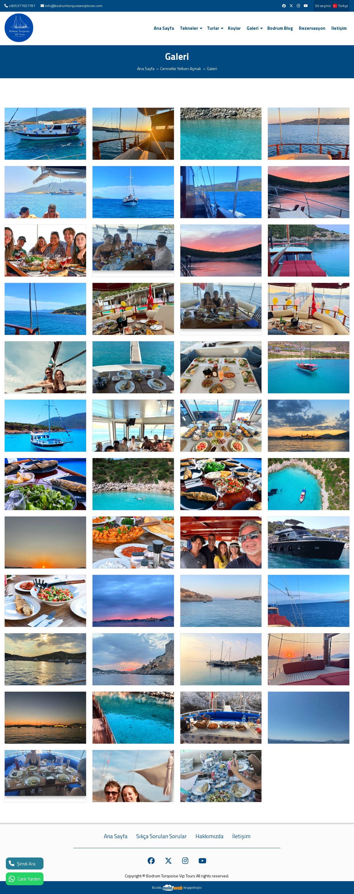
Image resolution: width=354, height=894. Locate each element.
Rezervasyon (312, 28)
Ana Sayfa (164, 28)
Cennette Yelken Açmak (180, 68)
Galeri (253, 28)
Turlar (213, 28)
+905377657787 (22, 5)
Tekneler (189, 28)
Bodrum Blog (280, 28)
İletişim (339, 28)
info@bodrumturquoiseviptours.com (73, 5)
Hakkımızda (210, 836)
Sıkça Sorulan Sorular (161, 836)
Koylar (234, 28)
